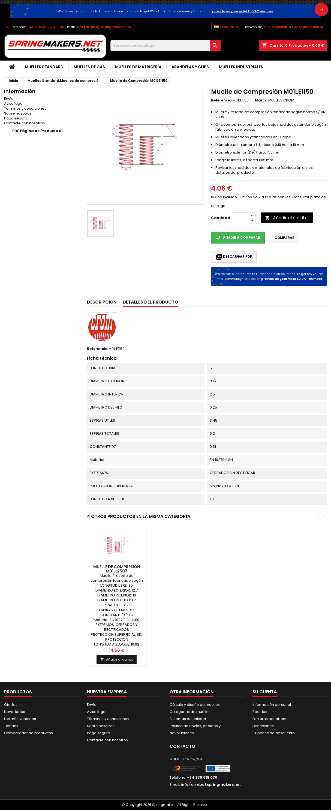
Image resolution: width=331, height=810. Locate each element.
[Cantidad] (241, 217)
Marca (261, 100)
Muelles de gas (89, 67)
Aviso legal (13, 103)
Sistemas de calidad (188, 718)
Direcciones (263, 725)
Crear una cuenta (307, 27)
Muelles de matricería (138, 67)
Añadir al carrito (286, 218)
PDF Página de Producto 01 (37, 130)
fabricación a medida (234, 129)
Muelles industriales (241, 67)
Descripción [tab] (101, 302)
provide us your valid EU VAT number (242, 11)
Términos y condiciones (25, 108)
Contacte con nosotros (24, 123)
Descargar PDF (234, 257)
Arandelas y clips (190, 67)
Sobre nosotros (18, 113)
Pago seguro (15, 118)
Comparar (284, 237)
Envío (9, 98)
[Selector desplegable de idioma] (227, 27)
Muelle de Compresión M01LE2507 (294, 569)
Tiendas (11, 725)
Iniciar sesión (275, 27)
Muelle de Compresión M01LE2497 (175, 569)
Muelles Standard (44, 67)
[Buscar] (165, 45)
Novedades (14, 711)
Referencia (221, 100)
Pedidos (259, 711)
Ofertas (10, 704)
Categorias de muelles (190, 711)
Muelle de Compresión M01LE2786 (235, 569)
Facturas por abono (270, 718)
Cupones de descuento (273, 733)
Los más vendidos (20, 718)
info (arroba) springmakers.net (103, 27)
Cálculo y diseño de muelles (195, 704)
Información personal (271, 704)
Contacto (182, 746)
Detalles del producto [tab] (150, 302)
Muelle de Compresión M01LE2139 (116, 569)
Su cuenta (264, 692)
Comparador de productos (28, 733)
